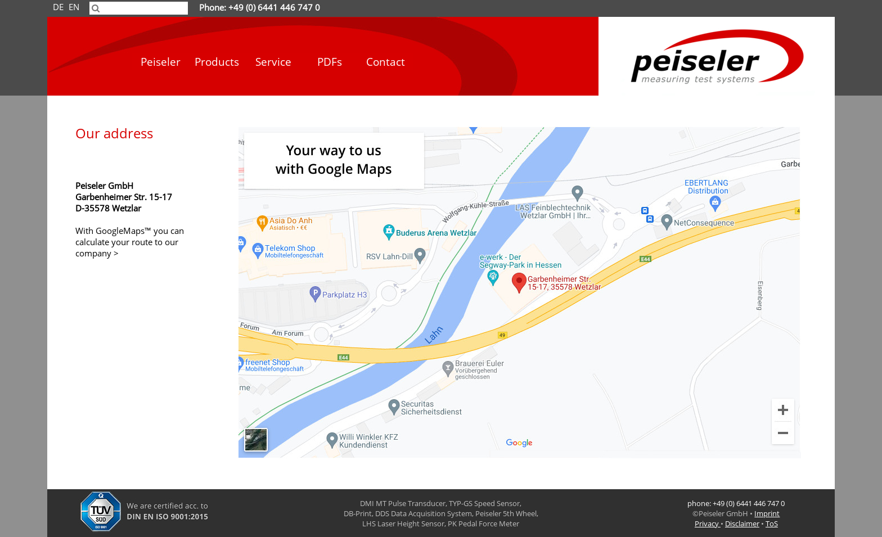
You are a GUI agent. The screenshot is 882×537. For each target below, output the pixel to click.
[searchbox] (138, 8)
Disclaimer (742, 523)
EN (74, 7)
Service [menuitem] (273, 62)
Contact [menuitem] (385, 62)
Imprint (767, 513)
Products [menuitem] (217, 62)
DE (58, 7)
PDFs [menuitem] (329, 62)
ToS (772, 523)
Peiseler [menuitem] (161, 62)
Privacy (708, 523)
